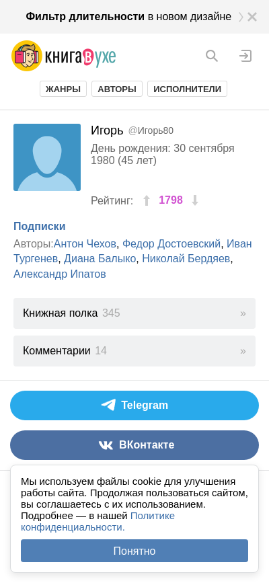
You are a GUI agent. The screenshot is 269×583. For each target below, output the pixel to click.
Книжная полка (71, 313)
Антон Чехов (85, 243)
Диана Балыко (100, 258)
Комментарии (65, 350)
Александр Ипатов (59, 274)
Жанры (63, 89)
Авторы (117, 89)
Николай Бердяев (186, 258)
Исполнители (187, 89)
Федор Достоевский (171, 243)
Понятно (135, 551)
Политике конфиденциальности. (98, 521)
